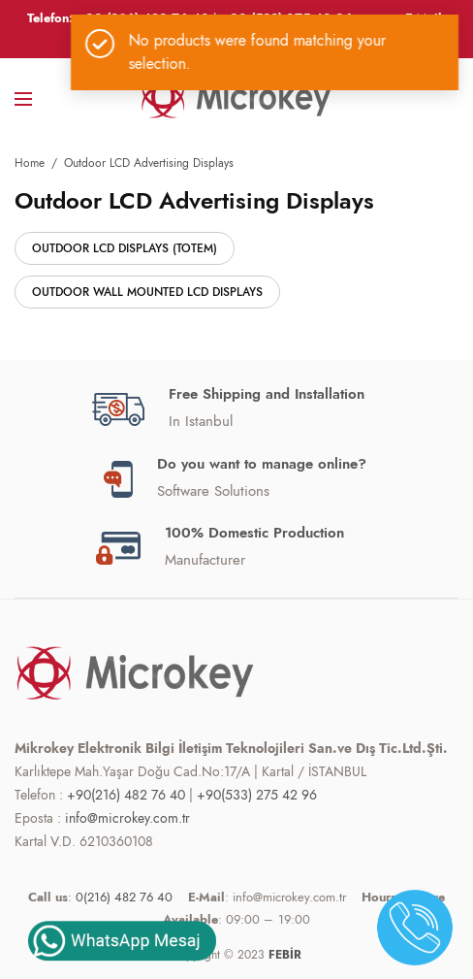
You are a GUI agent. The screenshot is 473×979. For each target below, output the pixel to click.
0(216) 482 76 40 (124, 897)
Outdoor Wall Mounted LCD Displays (147, 292)
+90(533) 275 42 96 (257, 794)
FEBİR (284, 954)
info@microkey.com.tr (127, 818)
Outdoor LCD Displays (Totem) (124, 248)
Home (30, 163)
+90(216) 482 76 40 (126, 794)
